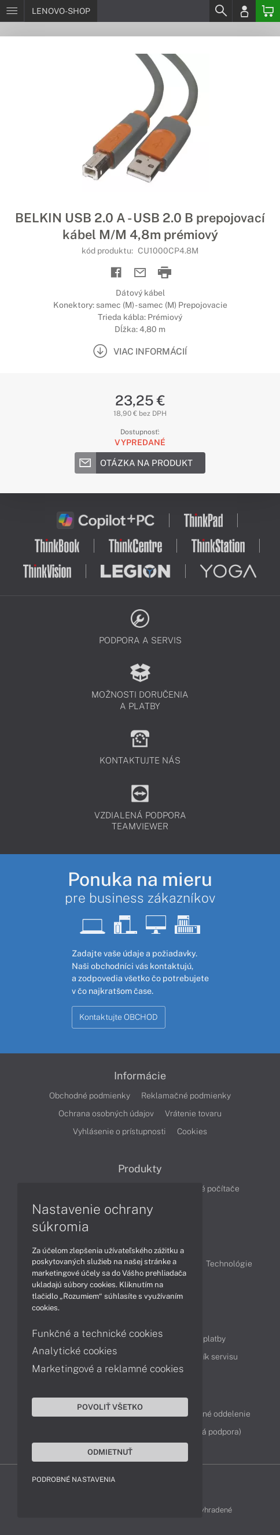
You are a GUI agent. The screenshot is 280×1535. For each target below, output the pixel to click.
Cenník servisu (211, 1356)
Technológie (229, 1263)
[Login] (244, 11)
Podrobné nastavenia (74, 1480)
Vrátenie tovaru (193, 1113)
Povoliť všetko (110, 1406)
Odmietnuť (109, 1451)
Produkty (140, 1169)
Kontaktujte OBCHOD (118, 1017)
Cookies (192, 1131)
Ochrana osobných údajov (106, 1113)
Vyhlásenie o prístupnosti (119, 1131)
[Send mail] (140, 273)
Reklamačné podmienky (186, 1095)
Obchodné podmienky (89, 1095)
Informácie (140, 1076)
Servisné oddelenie (214, 1413)
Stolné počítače (210, 1188)
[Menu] (12, 11)
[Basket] (268, 11)
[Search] (220, 11)
